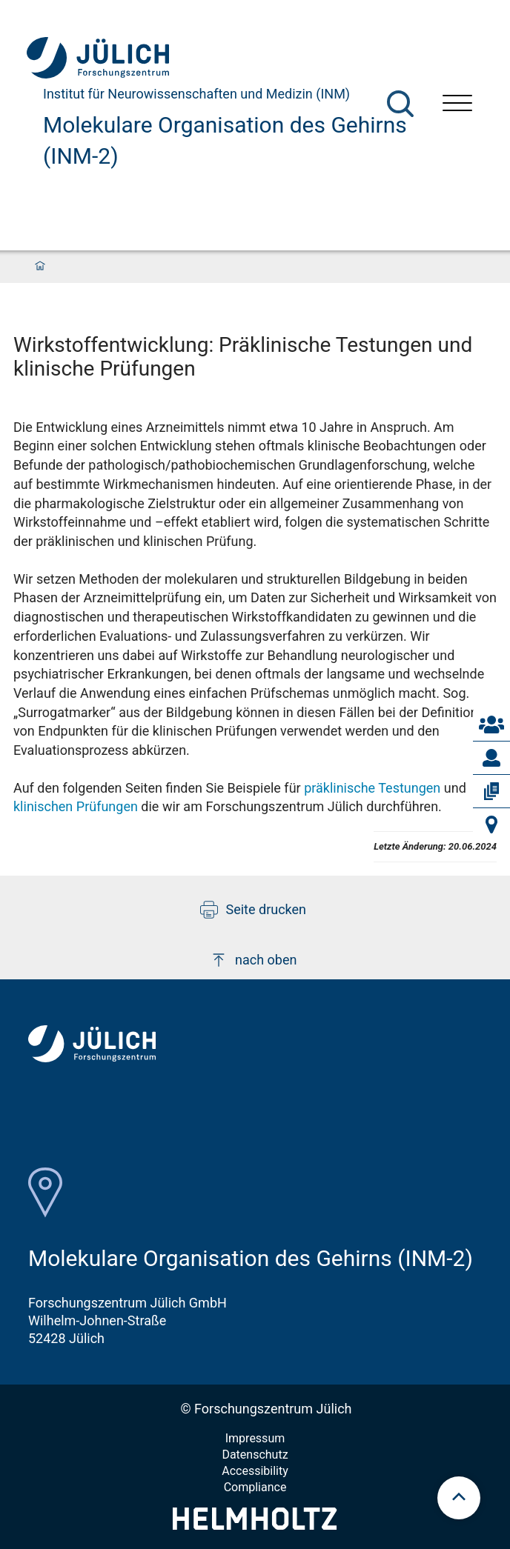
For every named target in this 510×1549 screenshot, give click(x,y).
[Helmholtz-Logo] (255, 1525)
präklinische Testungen (372, 788)
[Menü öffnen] (457, 104)
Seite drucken (253, 910)
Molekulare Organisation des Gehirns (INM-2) (225, 140)
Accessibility (255, 1471)
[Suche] (400, 103)
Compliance (255, 1487)
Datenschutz (255, 1455)
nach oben (253, 960)
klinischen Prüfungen (75, 806)
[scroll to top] (458, 1497)
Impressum (255, 1438)
